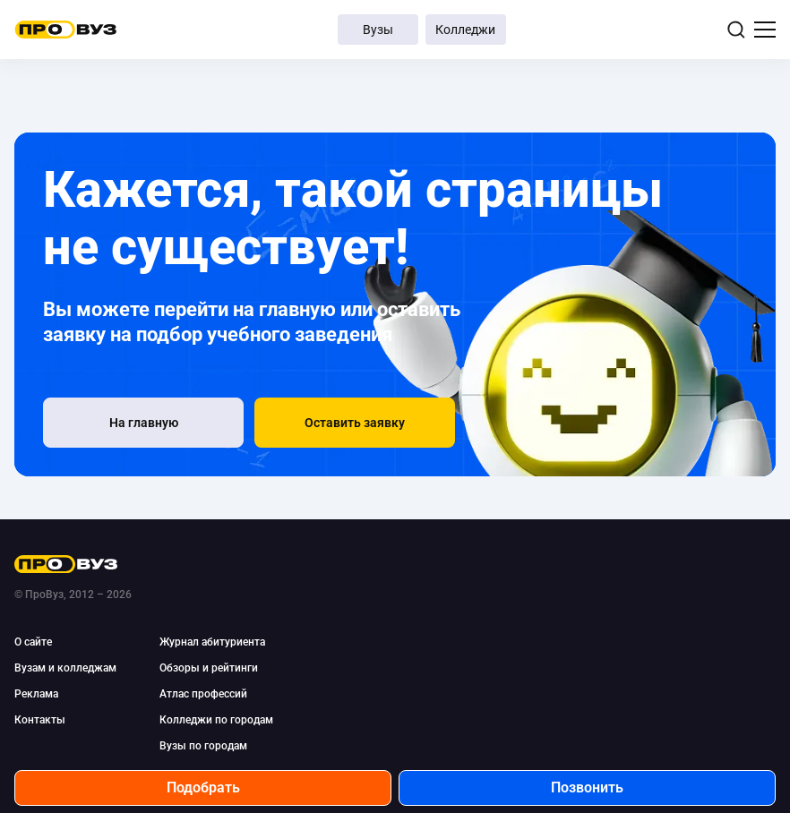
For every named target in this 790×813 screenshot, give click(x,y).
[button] (354, 423)
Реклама (36, 694)
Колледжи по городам (216, 720)
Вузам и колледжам (65, 668)
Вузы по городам (203, 746)
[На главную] (143, 423)
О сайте (33, 642)
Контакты (39, 720)
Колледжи (465, 29)
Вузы (378, 29)
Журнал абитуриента (212, 642)
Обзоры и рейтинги (208, 668)
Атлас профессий (203, 694)
